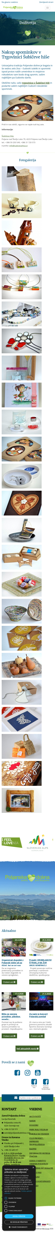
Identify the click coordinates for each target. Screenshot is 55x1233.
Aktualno (34, 1177)
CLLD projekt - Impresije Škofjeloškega (37, 1141)
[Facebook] (18, 1073)
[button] (18, 1227)
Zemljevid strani (46, 2)
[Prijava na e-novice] (16, 1098)
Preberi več (9, 982)
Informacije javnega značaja (39, 1154)
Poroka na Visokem (39, 1134)
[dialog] (19, 1198)
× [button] (33, 1168)
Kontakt (33, 1186)
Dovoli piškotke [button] (19, 1216)
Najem (32, 1121)
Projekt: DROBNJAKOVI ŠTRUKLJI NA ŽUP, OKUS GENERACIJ (40, 963)
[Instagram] (28, 1073)
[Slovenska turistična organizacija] (13, 842)
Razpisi (32, 1149)
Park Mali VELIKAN (38, 1129)
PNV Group (45, 1229)
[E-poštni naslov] (30, 1098)
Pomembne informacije (41, 1168)
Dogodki (33, 1125)
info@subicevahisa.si (18, 145)
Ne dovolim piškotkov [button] (19, 1222)
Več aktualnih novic (27, 1048)
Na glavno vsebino (10, 2)
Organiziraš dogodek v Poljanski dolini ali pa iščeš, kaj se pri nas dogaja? (12, 964)
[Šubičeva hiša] (34, 1083)
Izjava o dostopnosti (40, 1181)
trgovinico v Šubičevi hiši (36, 82)
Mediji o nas (35, 1172)
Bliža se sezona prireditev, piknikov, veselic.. (11, 1017)
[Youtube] (37, 1073)
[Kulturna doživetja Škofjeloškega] (46, 1083)
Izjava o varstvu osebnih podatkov (38, 1162)
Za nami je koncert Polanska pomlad (38, 1015)
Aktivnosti (35, 1116)
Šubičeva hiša (8, 136)
